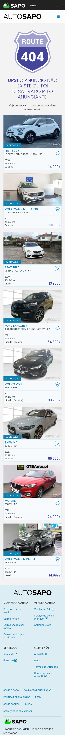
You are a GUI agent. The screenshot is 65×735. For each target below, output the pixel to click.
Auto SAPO (40, 654)
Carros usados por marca (13, 626)
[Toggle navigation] (58, 16)
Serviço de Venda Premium (44, 617)
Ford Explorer (29, 327)
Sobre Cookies (11, 704)
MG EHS (29, 502)
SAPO (15, 722)
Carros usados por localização (13, 636)
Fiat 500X (29, 152)
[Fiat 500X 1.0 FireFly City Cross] (32, 131)
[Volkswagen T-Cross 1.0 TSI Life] (32, 189)
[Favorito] (57, 152)
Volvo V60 (29, 385)
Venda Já (10, 654)
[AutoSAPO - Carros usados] (22, 16)
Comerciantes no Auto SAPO (44, 675)
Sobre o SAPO (11, 690)
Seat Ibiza (29, 269)
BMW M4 (29, 444)
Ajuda (37, 660)
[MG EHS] (32, 481)
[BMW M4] (32, 423)
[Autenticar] (57, 5)
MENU (33, 5)
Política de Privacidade (16, 697)
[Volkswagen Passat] (32, 540)
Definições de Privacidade (17, 711)
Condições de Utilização (37, 690)
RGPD (38, 697)
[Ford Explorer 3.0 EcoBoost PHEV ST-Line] (32, 306)
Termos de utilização (46, 666)
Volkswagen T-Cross (29, 210)
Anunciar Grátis (42, 625)
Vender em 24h (44, 609)
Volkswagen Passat (29, 560)
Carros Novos (11, 618)
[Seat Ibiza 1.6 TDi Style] (32, 248)
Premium (10, 660)
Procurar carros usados (12, 611)
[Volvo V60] (32, 364)
